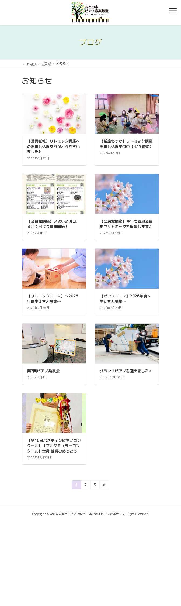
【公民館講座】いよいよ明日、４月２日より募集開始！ (53, 224)
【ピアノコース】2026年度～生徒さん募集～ (125, 298)
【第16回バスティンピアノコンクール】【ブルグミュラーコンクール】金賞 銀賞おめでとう (54, 446)
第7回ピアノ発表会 (43, 371)
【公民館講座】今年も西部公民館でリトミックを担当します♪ (126, 224)
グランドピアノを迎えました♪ (125, 371)
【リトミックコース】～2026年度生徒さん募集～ (52, 298)
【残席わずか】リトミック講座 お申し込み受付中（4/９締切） (128, 144)
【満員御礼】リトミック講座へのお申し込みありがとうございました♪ (53, 146)
